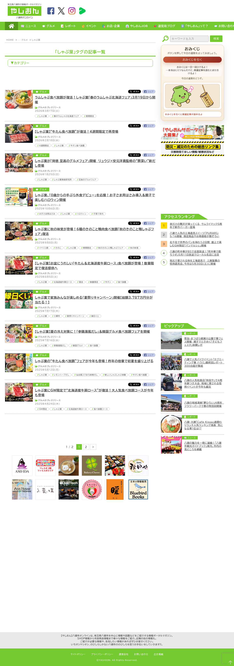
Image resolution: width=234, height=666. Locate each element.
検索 (216, 38)
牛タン (108, 282)
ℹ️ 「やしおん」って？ (194, 26)
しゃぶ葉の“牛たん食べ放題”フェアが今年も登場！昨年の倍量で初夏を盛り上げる (94, 361)
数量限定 (94, 282)
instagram (71, 10)
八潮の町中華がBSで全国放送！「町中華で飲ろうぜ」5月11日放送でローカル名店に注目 (195, 253)
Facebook (149, 91)
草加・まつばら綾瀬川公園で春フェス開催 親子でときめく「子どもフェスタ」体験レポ (203, 341)
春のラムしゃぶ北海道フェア (66, 116)
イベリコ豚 (43, 248)
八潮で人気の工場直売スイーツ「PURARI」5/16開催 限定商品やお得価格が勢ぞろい (194, 234)
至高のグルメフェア (87, 179)
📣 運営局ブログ (164, 26)
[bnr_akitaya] (138, 474)
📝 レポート (68, 26)
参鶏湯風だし (60, 345)
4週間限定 (44, 145)
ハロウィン (81, 214)
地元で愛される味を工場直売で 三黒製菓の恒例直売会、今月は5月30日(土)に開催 (195, 262)
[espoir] (68, 474)
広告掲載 (159, 654)
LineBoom (82, 10)
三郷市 (57, 316)
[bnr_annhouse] (22, 498)
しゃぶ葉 (36, 40)
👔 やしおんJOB (137, 26)
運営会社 (123, 654)
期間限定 (90, 116)
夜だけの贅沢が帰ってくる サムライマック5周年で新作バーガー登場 (196, 225)
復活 (81, 282)
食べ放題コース (101, 409)
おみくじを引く (192, 59)
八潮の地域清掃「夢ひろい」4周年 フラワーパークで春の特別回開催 (204, 404)
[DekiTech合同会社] (68, 498)
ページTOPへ (230, 662)
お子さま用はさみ (47, 214)
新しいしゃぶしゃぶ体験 (115, 375)
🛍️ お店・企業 (111, 26)
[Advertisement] (162, 11)
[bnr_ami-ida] (22, 474)
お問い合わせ (141, 654)
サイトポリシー (78, 654)
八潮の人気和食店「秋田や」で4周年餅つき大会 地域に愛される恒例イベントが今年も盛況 (203, 383)
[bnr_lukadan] (45, 498)
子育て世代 (98, 214)
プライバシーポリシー (102, 654)
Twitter (134, 91)
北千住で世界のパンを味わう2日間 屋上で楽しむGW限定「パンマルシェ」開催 (196, 244)
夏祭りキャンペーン (75, 316)
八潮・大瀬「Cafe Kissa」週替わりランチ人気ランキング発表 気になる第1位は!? (203, 425)
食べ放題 (122, 282)
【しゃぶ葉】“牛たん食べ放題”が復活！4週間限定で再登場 (76, 131)
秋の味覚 (134, 248)
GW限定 (43, 409)
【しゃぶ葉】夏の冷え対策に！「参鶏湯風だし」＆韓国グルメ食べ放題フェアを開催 (92, 331)
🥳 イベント (89, 26)
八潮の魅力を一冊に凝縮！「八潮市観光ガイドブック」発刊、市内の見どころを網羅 (203, 446)
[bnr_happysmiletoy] (45, 474)
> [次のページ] (93, 447)
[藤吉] (115, 474)
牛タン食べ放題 (77, 145)
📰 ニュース (28, 26)
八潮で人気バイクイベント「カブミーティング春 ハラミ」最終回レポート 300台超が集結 (204, 362)
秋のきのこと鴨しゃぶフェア (110, 248)
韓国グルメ (78, 345)
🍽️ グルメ (48, 26)
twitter (61, 10)
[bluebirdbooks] (138, 498)
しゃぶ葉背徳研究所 (63, 179)
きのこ (58, 248)
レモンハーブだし (61, 375)
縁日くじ (95, 316)
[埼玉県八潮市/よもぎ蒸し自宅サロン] (92, 498)
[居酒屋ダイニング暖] (115, 498)
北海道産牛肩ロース (63, 282)
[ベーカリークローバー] (92, 474)
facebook (50, 10)
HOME (11, 26)
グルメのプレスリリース (49, 107)
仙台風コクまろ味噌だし (87, 375)
